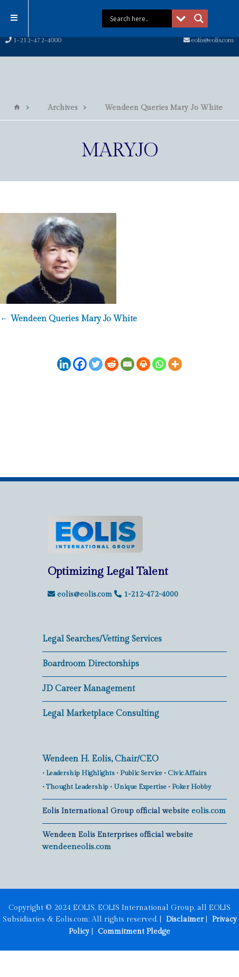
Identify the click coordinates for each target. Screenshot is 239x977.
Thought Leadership (77, 787)
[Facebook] (80, 364)
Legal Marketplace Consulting (100, 714)
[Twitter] (96, 364)
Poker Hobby (192, 787)
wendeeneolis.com (76, 846)
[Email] (127, 364)
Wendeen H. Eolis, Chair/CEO (100, 759)
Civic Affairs (187, 773)
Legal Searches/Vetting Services (102, 639)
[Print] (143, 364)
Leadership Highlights (80, 773)
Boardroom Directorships (90, 664)
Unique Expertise (140, 787)
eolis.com (208, 810)
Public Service (141, 773)
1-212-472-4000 (33, 40)
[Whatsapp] (159, 364)
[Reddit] (111, 364)
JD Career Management (88, 689)
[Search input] (134, 18)
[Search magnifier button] (194, 18)
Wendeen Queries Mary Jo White (68, 319)
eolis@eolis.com (208, 40)
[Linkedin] (64, 364)
